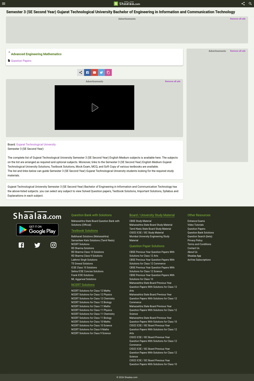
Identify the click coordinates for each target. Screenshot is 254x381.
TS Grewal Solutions (82, 263)
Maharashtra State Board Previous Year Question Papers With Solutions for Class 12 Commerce (153, 298)
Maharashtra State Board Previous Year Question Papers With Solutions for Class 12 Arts (153, 287)
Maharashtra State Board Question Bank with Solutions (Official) (95, 223)
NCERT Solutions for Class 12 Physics (91, 294)
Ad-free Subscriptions (199, 259)
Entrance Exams (196, 221)
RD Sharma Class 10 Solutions (87, 252)
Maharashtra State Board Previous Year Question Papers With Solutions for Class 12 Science (153, 310)
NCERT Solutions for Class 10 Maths (90, 321)
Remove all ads (238, 18)
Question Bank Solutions (201, 232)
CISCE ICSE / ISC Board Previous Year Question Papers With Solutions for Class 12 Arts (153, 329)
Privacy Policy (195, 240)
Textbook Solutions (84, 230)
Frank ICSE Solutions (82, 275)
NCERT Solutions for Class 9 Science (91, 333)
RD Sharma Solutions (82, 248)
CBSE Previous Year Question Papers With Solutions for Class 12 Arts (152, 254)
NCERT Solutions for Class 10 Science (91, 325)
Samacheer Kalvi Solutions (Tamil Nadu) (93, 240)
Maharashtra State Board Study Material (150, 224)
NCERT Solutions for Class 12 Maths (90, 290)
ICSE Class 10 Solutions (84, 267)
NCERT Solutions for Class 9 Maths (90, 329)
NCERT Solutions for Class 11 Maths (90, 306)
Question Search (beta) (200, 236)
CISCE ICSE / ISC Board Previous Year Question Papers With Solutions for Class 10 (153, 362)
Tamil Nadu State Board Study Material (150, 228)
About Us (192, 252)
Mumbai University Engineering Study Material (149, 238)
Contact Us (193, 248)
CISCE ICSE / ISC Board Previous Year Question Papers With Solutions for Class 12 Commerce (153, 341)
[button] (94, 107)
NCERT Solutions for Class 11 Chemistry (93, 314)
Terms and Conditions (199, 244)
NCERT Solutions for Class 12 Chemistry (93, 298)
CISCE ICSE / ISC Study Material (146, 232)
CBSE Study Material (140, 221)
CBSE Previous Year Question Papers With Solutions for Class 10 (152, 277)
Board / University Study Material (152, 215)
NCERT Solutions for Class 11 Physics (91, 310)
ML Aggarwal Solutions (83, 279)
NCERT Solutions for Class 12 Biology (91, 302)
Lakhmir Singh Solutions (84, 259)
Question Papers (19, 60)
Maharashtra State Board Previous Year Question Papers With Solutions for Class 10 (153, 319)
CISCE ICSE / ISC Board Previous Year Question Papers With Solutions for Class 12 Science (153, 352)
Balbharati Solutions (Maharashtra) (90, 236)
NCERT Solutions (80, 244)
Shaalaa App (194, 255)
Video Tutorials (196, 224)
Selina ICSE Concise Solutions (87, 271)
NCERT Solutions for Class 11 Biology (91, 317)
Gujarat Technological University (36, 144)
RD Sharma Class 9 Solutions (87, 255)
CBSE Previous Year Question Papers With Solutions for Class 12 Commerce (152, 261)
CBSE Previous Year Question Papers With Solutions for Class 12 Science (152, 269)
